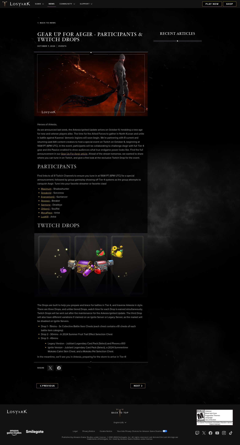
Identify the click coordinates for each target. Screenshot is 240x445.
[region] (177, 112)
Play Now (212, 4)
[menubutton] (120, 423)
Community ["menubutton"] (67, 4)
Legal (75, 431)
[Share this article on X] (50, 368)
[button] (91, 84)
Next (138, 386)
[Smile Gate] (34, 433)
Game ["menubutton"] (39, 4)
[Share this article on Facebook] (59, 368)
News (52, 4)
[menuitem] (39, 4)
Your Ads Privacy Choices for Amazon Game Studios (142, 431)
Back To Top (119, 412)
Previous (47, 386)
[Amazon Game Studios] (14, 433)
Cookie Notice (106, 431)
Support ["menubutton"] (86, 4)
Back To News (46, 23)
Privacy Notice (88, 431)
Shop (229, 4)
